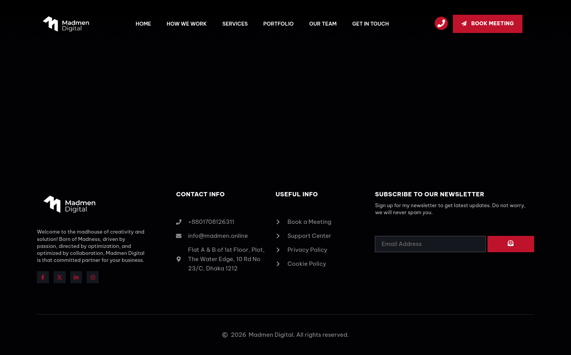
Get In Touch (370, 24)
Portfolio (278, 24)
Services (234, 24)
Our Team (323, 24)
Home (143, 24)
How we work (187, 24)
